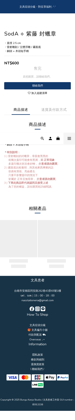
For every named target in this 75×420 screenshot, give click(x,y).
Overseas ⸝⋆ (37, 339)
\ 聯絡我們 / (37, 369)
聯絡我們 (37, 85)
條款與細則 (37, 359)
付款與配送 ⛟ (37, 335)
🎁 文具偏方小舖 (37, 330)
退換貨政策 (37, 364)
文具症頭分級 (38, 325)
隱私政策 (37, 355)
